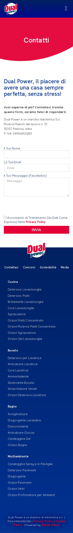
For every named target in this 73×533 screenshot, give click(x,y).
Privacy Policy (43, 521)
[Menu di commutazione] (36, 8)
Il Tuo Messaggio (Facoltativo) (25, 175)
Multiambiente (18, 456)
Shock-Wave (50, 525)
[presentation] (33, 206)
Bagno (12, 406)
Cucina (13, 282)
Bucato (13, 350)
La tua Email (12, 162)
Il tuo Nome (12, 148)
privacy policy (36, 222)
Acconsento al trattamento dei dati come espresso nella (35, 220)
